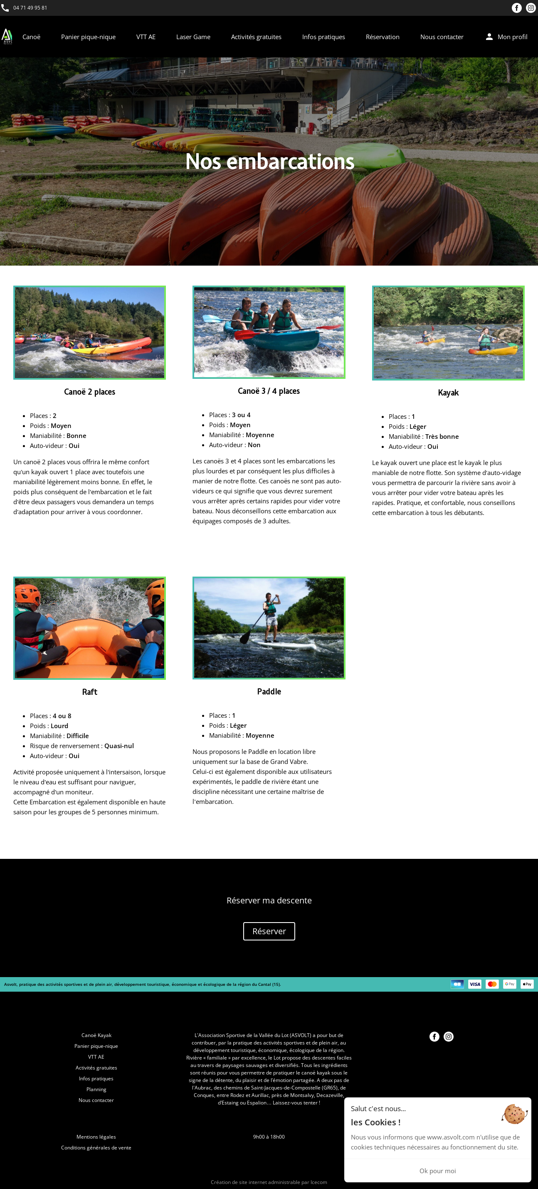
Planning (96, 1089)
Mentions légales (96, 1136)
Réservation (383, 36)
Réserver (269, 931)
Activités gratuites (256, 36)
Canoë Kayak (96, 1035)
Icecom (319, 1182)
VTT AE (145, 36)
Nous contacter (442, 36)
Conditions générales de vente (96, 1147)
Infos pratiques (323, 36)
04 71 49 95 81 (30, 7)
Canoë (31, 36)
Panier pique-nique (88, 36)
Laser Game (193, 36)
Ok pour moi (438, 1171)
